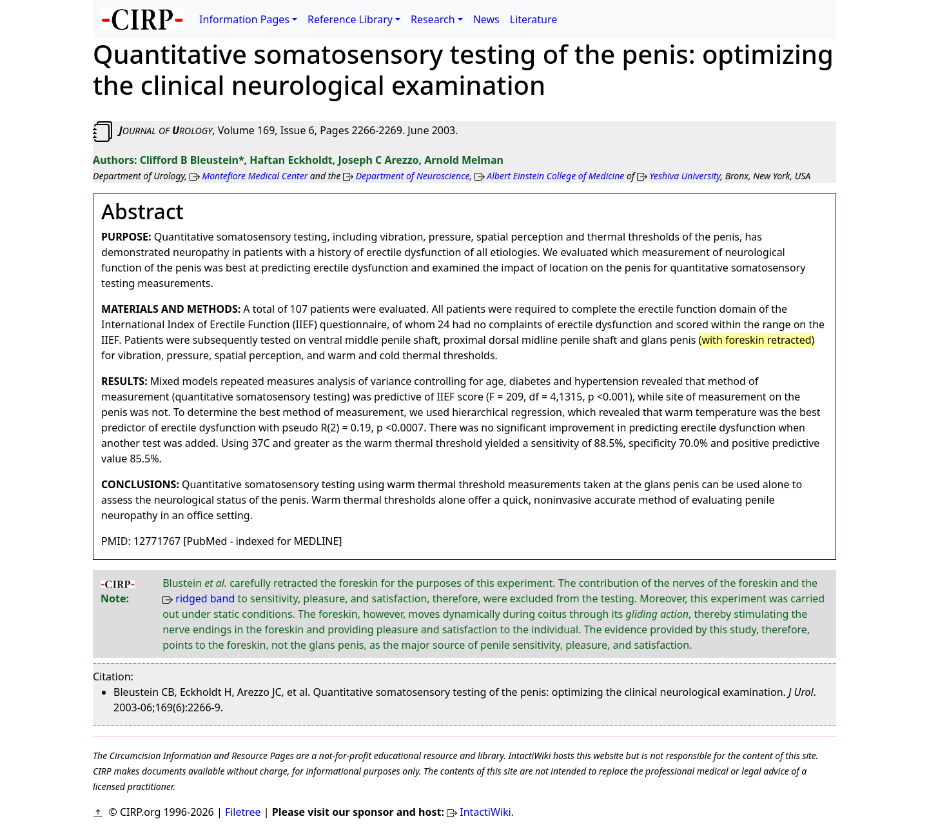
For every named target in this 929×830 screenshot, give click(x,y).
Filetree (243, 812)
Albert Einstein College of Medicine (555, 176)
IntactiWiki (485, 812)
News (486, 19)
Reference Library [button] (350, 19)
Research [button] (433, 19)
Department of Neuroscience (413, 176)
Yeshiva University (685, 176)
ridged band (205, 598)
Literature (534, 19)
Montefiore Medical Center (255, 176)
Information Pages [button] (244, 19)
